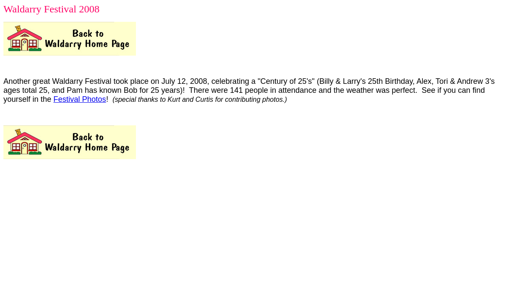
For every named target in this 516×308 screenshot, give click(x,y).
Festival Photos (79, 99)
